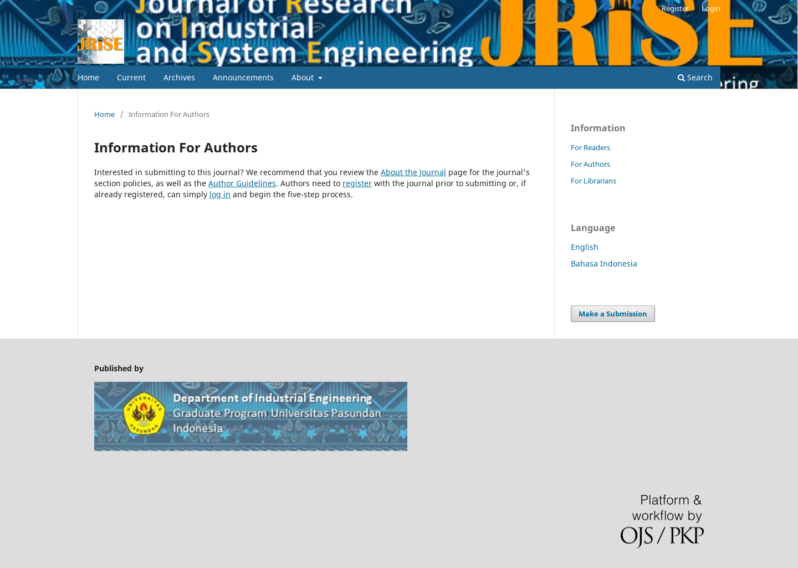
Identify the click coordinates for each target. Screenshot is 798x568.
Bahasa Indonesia (604, 263)
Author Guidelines (242, 183)
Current (131, 77)
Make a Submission (613, 314)
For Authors (590, 164)
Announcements (243, 77)
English (584, 247)
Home (88, 77)
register (357, 183)
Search (695, 77)
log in (220, 194)
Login (711, 8)
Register (675, 8)
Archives (179, 77)
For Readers (590, 147)
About (303, 77)
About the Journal (413, 172)
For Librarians (593, 181)
